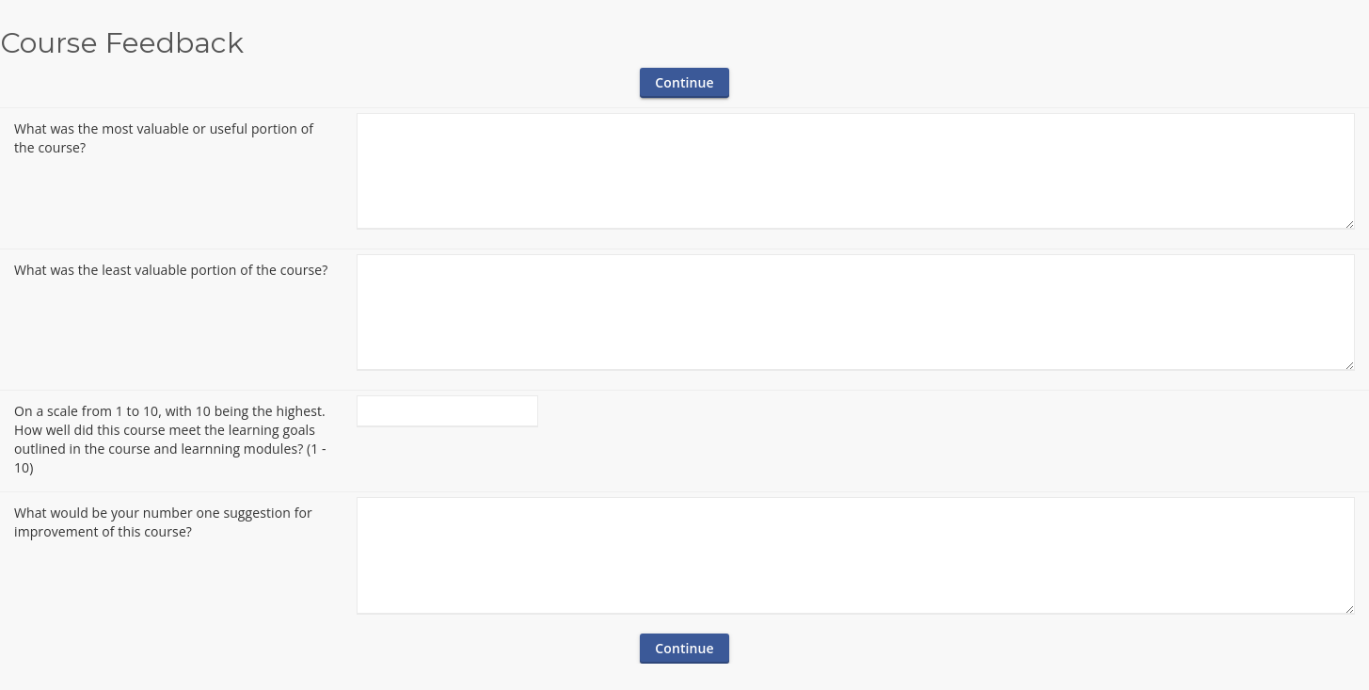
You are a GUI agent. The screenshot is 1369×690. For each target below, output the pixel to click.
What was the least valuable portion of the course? (170, 270)
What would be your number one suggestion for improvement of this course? (163, 522)
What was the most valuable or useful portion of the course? (163, 138)
